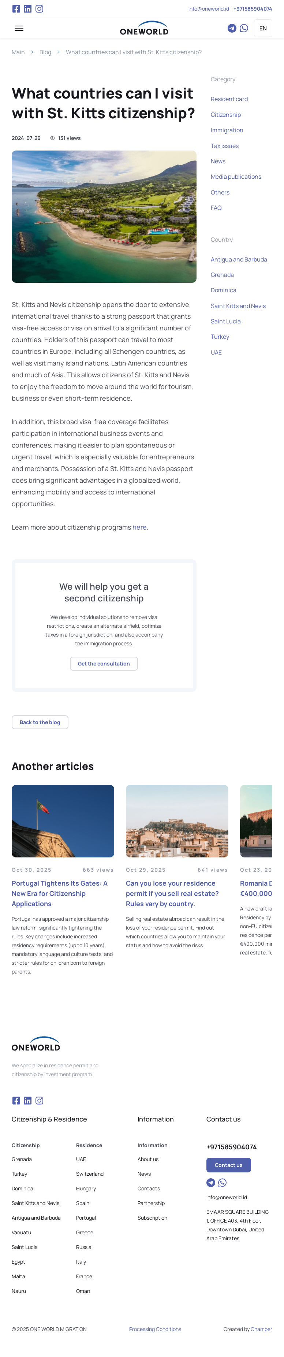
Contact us (229, 1164)
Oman (83, 1290)
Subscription (152, 1217)
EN (263, 28)
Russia (83, 1246)
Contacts (149, 1188)
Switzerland (90, 1173)
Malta (18, 1276)
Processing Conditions (155, 1329)
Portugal (86, 1217)
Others (220, 192)
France (84, 1276)
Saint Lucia (226, 321)
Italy (81, 1261)
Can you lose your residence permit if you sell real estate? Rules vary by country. (172, 893)
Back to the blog (40, 722)
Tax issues (225, 145)
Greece (84, 1232)
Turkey (220, 336)
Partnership (151, 1203)
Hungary (86, 1188)
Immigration (227, 130)
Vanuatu (21, 1232)
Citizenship (226, 114)
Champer (261, 1329)
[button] (19, 28)
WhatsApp (243, 28)
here (139, 527)
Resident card (229, 99)
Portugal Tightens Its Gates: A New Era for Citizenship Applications (60, 893)
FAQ (216, 207)
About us (148, 1159)
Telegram (232, 28)
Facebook (16, 8)
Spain (82, 1203)
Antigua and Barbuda (239, 259)
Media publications (236, 176)
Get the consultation (104, 663)
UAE (216, 352)
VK (27, 8)
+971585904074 (252, 8)
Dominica (223, 290)
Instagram (39, 8)
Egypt (18, 1261)
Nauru (19, 1290)
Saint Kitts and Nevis (238, 306)
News (218, 161)
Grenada (222, 274)
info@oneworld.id (208, 8)
